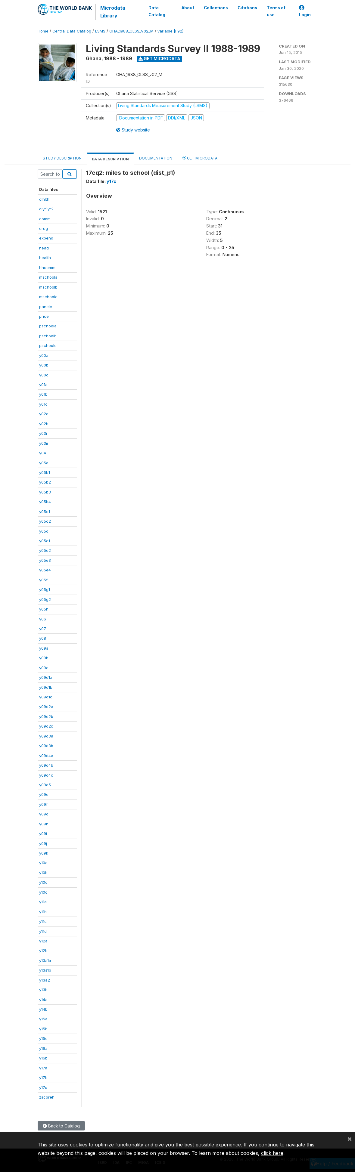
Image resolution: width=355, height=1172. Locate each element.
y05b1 (44, 472)
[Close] (349, 1138)
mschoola (48, 277)
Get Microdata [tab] (199, 157)
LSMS (100, 31)
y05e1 (44, 540)
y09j (43, 843)
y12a (43, 941)
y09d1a (45, 677)
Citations (247, 7)
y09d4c (46, 775)
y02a (43, 413)
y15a (43, 1018)
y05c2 (45, 521)
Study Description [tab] (62, 158)
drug (43, 228)
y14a (43, 999)
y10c (43, 882)
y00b (43, 365)
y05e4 (45, 569)
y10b (43, 872)
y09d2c (46, 726)
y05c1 (44, 511)
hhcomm (47, 267)
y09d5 (45, 784)
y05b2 (45, 482)
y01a (43, 384)
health (45, 257)
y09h (43, 823)
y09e (43, 794)
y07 (42, 628)
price (44, 316)
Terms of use (275, 11)
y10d (43, 892)
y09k (43, 853)
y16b (43, 1058)
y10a (43, 862)
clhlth (44, 199)
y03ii (43, 443)
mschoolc (48, 296)
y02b (43, 423)
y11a (43, 901)
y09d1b (45, 687)
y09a (43, 648)
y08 (42, 638)
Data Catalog (156, 11)
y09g (43, 814)
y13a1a (45, 960)
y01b (43, 394)
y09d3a (46, 736)
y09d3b (46, 745)
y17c (43, 1087)
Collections (216, 7)
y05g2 (45, 599)
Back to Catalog (61, 1125)
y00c (43, 375)
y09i (43, 833)
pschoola (48, 325)
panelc (45, 306)
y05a (43, 462)
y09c (43, 667)
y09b (43, 657)
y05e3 (45, 560)
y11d (43, 931)
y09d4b (46, 765)
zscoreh (46, 1097)
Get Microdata (159, 58)
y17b (43, 1077)
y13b (43, 989)
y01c (43, 404)
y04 (42, 452)
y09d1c (45, 696)
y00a (43, 355)
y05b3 (45, 492)
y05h (43, 609)
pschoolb (48, 335)
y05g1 (44, 589)
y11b (43, 911)
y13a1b (45, 970)
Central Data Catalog (71, 31)
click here (272, 1153)
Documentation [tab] (155, 158)
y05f (43, 579)
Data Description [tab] (110, 159)
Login (305, 11)
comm (45, 218)
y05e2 (45, 550)
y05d (43, 531)
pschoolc (48, 345)
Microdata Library (112, 12)
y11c (43, 921)
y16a (43, 1048)
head (44, 248)
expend (46, 238)
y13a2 (44, 980)
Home (43, 31)
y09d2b (46, 716)
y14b (43, 1009)
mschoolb (48, 287)
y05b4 (45, 501)
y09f (43, 804)
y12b (43, 950)
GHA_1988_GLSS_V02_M (131, 31)
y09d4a (46, 755)
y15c (43, 1038)
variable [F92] (170, 31)
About (187, 7)
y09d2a (46, 706)
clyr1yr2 (46, 208)
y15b (43, 1028)
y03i (43, 433)
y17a (43, 1067)
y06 (42, 619)
